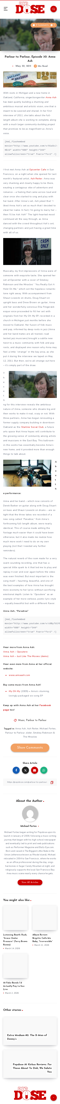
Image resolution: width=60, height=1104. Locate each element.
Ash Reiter (36, 178)
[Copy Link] (30, 782)
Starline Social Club (32, 427)
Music (21, 720)
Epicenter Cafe (38, 169)
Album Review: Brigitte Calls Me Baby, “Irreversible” (42, 938)
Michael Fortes (48, 728)
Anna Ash (51, 97)
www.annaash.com (19, 675)
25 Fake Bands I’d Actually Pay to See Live (13, 986)
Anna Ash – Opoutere (15, 651)
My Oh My (14, 691)
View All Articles (30, 882)
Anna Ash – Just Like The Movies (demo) (25, 656)
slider (29, 732)
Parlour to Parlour (36, 720)
